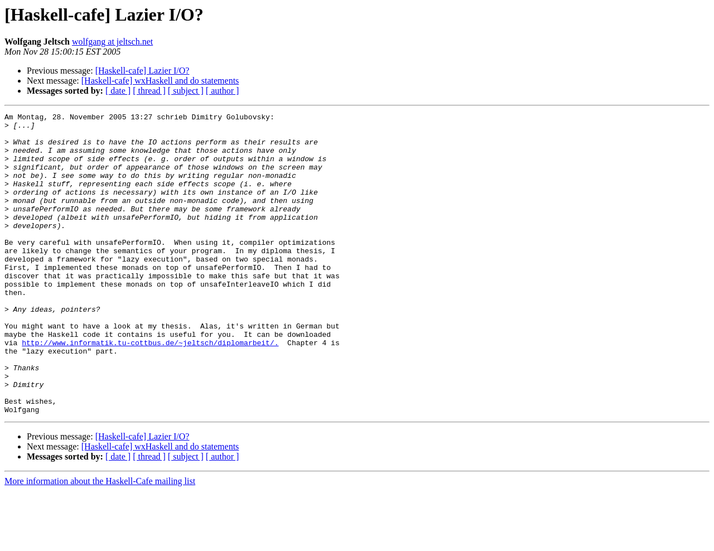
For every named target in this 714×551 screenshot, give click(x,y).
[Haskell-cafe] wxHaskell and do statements (160, 80)
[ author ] (222, 90)
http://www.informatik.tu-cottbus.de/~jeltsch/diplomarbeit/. (150, 389)
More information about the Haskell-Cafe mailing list (99, 541)
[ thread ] (149, 90)
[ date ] (118, 90)
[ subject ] (186, 90)
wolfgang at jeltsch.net (112, 41)
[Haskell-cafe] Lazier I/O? (142, 70)
